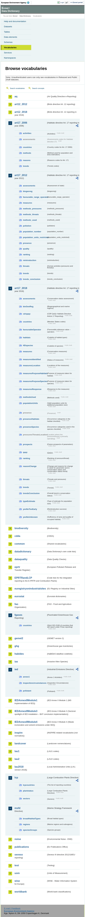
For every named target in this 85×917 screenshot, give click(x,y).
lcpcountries (29, 785)
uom (17, 873)
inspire (18, 732)
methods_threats (31, 214)
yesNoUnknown (30, 517)
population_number (32, 231)
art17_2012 (21, 175)
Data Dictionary (25, 16)
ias (16, 661)
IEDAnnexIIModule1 (26, 700)
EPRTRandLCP (23, 578)
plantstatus (28, 791)
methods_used (30, 220)
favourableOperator (32, 329)
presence (27, 243)
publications (22, 847)
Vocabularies (10, 47)
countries (27, 147)
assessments (29, 186)
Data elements (10, 37)
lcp (16, 777)
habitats (26, 337)
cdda (17, 536)
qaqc (25, 452)
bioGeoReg (28, 306)
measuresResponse (32, 389)
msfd (17, 808)
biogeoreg (27, 191)
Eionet (15, 16)
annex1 (26, 677)
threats (26, 266)
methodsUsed (29, 397)
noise (18, 839)
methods (27, 153)
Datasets (8, 26)
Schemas (8, 42)
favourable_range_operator (35, 197)
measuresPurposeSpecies (35, 381)
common (20, 543)
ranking (26, 254)
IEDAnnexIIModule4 (26, 722)
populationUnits (30, 403)
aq (16, 96)
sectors (26, 798)
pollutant (27, 691)
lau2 (17, 759)
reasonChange (30, 466)
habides (19, 654)
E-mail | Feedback (12, 908)
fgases (18, 615)
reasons (26, 160)
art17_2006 (21, 122)
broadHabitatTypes (32, 818)
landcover (20, 743)
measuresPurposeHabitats (35, 373)
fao (16, 604)
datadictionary (23, 551)
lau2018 (19, 766)
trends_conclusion (31, 279)
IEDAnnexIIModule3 (26, 711)
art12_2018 (21, 112)
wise (17, 881)
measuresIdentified (32, 359)
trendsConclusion (31, 493)
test (17, 865)
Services (8, 53)
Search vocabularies (17, 88)
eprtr (17, 567)
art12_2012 (21, 104)
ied (16, 669)
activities (27, 133)
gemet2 (19, 638)
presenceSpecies (31, 427)
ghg (17, 646)
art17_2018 (21, 288)
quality (26, 249)
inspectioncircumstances (34, 683)
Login (62, 2)
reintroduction (29, 260)
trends (26, 166)
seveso (19, 854)
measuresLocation (31, 365)
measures (27, 203)
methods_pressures (32, 208)
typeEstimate (29, 501)
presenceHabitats (31, 419)
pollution (27, 226)
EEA (16, 2)
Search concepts (38, 88)
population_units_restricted (35, 237)
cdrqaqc (27, 314)
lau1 (17, 751)
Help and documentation (15, 21)
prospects (27, 444)
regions (26, 824)
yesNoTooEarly (30, 509)
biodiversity (21, 528)
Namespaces (10, 58)
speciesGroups (30, 830)
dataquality (21, 559)
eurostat (19, 596)
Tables (7, 32)
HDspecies (28, 345)
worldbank (21, 891)
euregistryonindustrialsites (30, 588)
